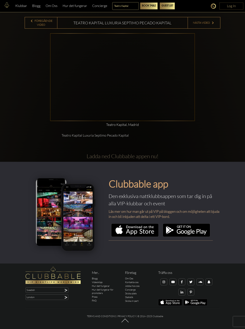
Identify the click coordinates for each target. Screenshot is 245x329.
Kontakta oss (131, 282)
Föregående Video (41, 22)
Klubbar (21, 6)
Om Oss (52, 6)
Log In (231, 6)
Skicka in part (131, 300)
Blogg (36, 6)
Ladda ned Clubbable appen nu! (122, 156)
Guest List (167, 6)
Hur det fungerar (75, 6)
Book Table (149, 6)
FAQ (94, 300)
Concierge (99, 6)
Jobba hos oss (132, 285)
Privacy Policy (127, 316)
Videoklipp (97, 282)
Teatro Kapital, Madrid (122, 124)
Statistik (129, 297)
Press (94, 296)
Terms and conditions (101, 316)
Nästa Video (203, 22)
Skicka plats (131, 293)
